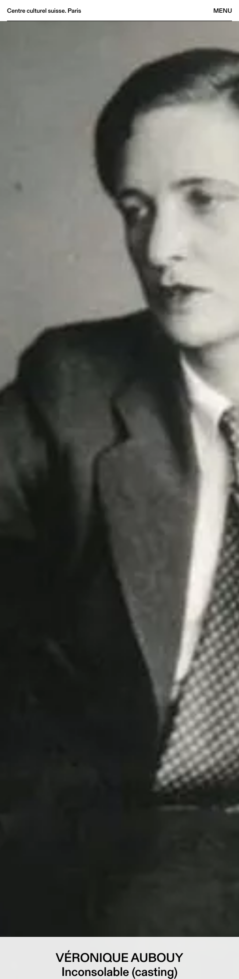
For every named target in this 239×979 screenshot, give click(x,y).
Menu (223, 10)
